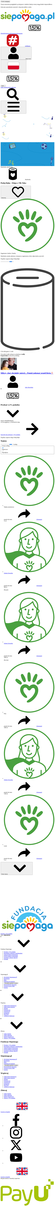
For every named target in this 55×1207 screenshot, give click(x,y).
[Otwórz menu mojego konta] (16, 53)
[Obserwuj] (16, 192)
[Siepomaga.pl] (27, 21)
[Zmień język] (13, 66)
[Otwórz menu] (13, 107)
